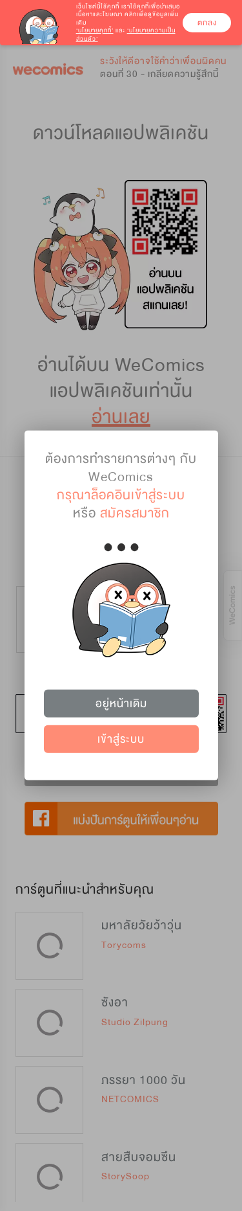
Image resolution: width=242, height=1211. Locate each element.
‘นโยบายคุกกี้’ (95, 30)
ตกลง (207, 23)
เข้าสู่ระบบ (121, 739)
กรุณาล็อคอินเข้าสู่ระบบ (121, 495)
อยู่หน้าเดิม (121, 703)
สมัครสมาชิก (135, 513)
